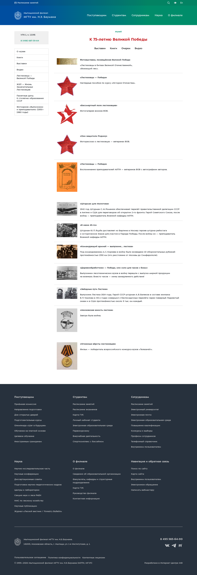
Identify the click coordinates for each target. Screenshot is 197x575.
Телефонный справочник (144, 441)
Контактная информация (86, 498)
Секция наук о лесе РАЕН (27, 495)
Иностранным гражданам (28, 441)
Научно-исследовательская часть (32, 468)
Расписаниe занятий (83, 404)
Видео (138, 48)
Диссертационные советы (28, 479)
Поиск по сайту (139, 468)
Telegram (174, 545)
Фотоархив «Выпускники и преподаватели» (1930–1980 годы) (30, 109)
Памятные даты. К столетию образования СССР (30, 98)
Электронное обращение (144, 484)
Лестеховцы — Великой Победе (26, 76)
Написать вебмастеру (142, 490)
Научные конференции (26, 474)
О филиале (175, 15)
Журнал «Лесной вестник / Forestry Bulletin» (38, 511)
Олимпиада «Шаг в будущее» (30, 425)
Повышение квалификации (145, 425)
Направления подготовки (28, 409)
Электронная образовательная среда (93, 425)
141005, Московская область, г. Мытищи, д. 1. (59, 544)
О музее (21, 51)
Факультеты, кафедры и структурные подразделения (92, 481)
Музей (118, 31)
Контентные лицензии (98, 557)
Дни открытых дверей (26, 415)
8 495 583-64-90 (172, 539)
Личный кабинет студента (86, 420)
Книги (113, 48)
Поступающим (96, 15)
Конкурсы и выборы (141, 431)
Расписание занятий (28, 3)
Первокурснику (81, 431)
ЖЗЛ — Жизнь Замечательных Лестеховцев (25, 87)
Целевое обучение (24, 436)
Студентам (119, 15)
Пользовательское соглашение (30, 557)
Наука (159, 15)
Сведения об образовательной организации (97, 474)
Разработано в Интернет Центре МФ (163, 562)
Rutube (181, 545)
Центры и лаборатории (26, 490)
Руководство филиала (84, 493)
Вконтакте (168, 545)
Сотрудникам (140, 15)
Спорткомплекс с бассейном (88, 441)
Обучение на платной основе (30, 431)
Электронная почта (141, 415)
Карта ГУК (78, 415)
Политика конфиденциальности (67, 557)
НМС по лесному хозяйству (28, 500)
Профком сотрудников (143, 436)
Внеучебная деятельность (86, 436)
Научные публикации (25, 506)
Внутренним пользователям (146, 447)
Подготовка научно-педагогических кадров (38, 484)
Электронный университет (145, 409)
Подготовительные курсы (28, 420)
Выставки (100, 48)
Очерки (125, 48)
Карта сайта (137, 474)
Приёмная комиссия (25, 404)
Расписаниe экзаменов (85, 409)
